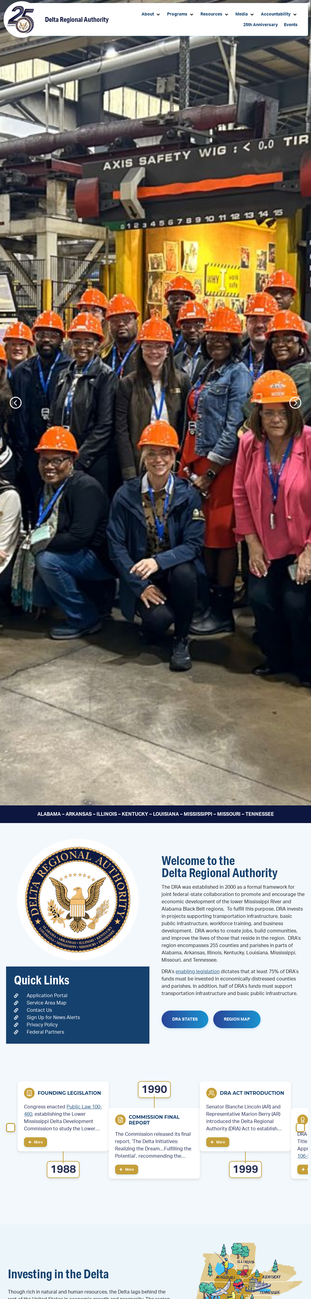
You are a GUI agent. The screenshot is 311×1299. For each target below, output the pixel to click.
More (35, 1142)
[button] (151, 14)
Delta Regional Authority (77, 19)
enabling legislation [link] (198, 971)
